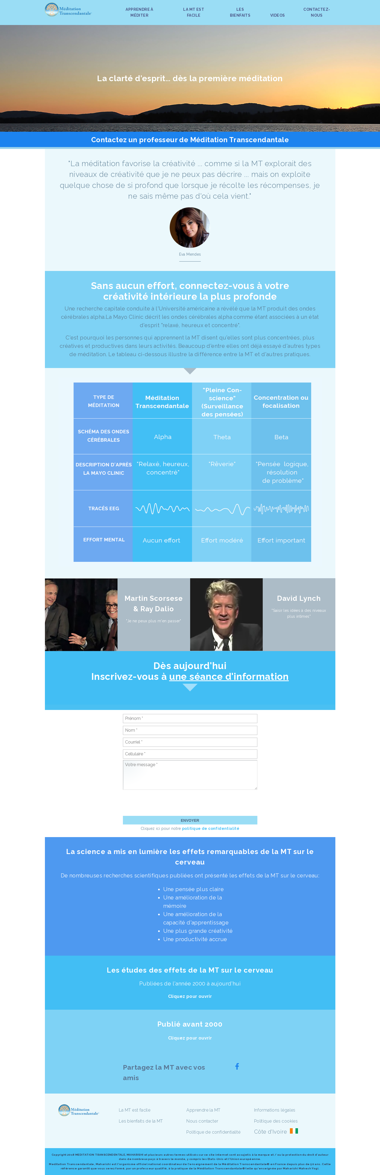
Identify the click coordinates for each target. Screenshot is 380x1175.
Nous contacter (202, 1121)
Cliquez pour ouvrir (190, 996)
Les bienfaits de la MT (141, 1121)
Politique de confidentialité (213, 1132)
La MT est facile (134, 1110)
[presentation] (164, 802)
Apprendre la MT (203, 1110)
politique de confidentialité (210, 828)
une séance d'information (229, 676)
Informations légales (275, 1110)
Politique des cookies (276, 1121)
